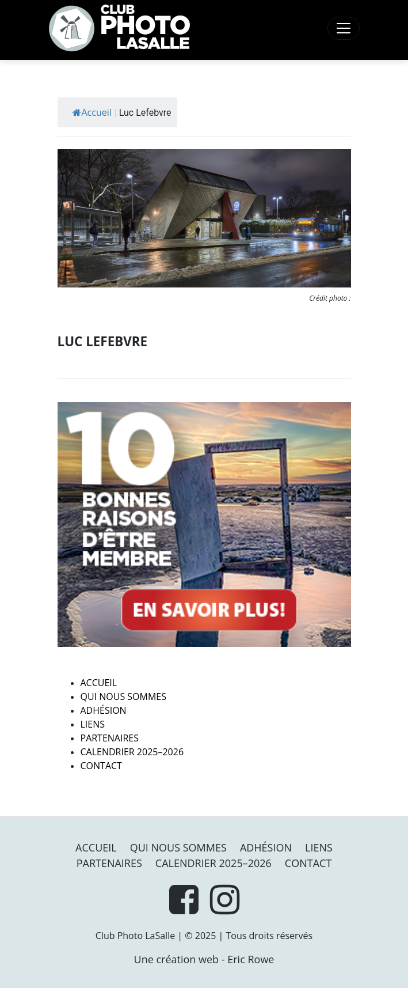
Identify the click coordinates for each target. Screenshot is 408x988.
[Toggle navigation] (343, 28)
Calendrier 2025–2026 (132, 751)
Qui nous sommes (123, 696)
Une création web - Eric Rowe (204, 959)
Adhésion (104, 710)
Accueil (92, 112)
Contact (101, 765)
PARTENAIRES (110, 738)
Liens (93, 724)
